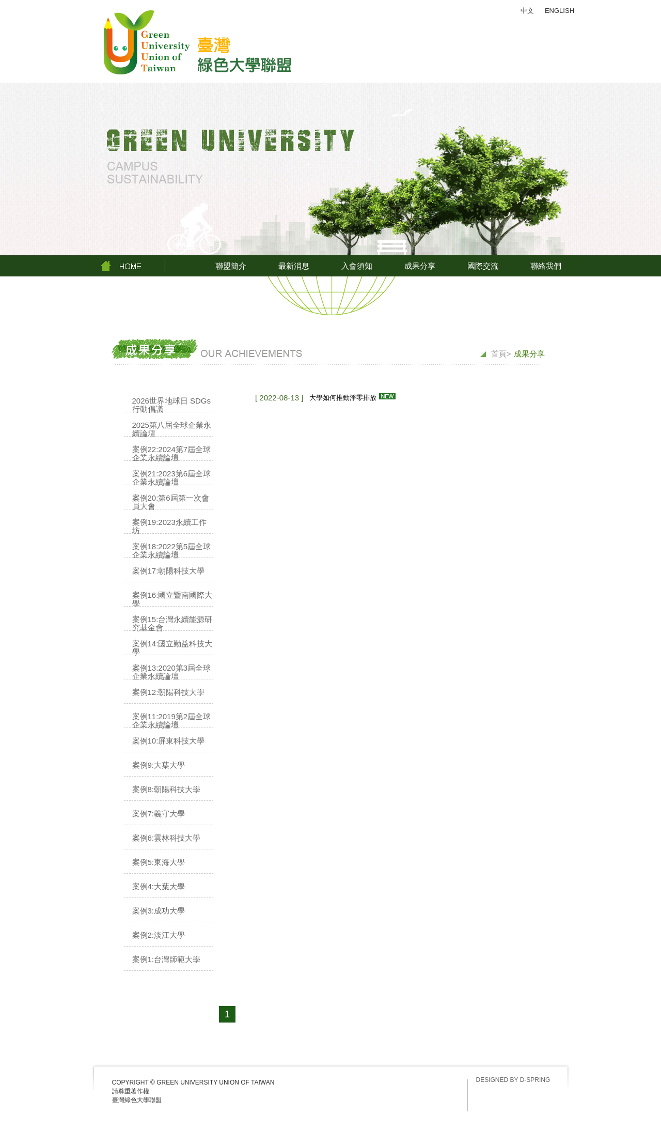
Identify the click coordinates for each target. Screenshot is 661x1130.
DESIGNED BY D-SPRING (513, 1079)
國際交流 (482, 266)
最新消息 (293, 266)
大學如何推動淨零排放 (342, 397)
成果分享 (419, 266)
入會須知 (356, 266)
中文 (527, 10)
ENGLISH (559, 10)
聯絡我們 (545, 266)
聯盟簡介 (230, 266)
